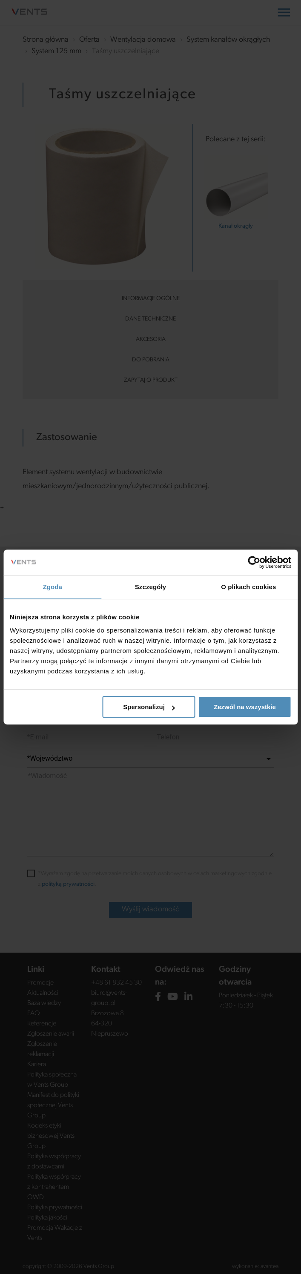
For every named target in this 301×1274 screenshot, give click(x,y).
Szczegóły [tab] (150, 586)
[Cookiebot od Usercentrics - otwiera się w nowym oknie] (254, 562)
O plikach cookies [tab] (248, 586)
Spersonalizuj (149, 706)
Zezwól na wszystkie (245, 706)
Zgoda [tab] (52, 586)
